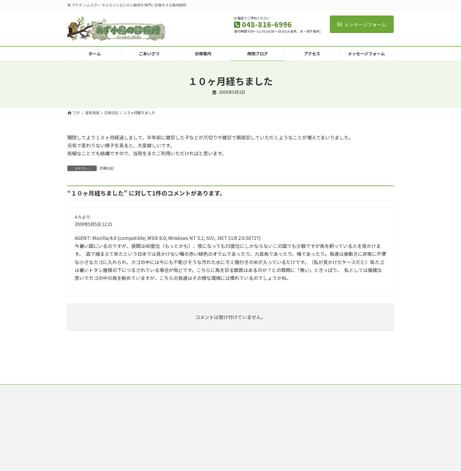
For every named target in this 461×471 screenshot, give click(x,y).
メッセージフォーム (361, 24)
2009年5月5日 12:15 (93, 224)
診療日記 (107, 168)
